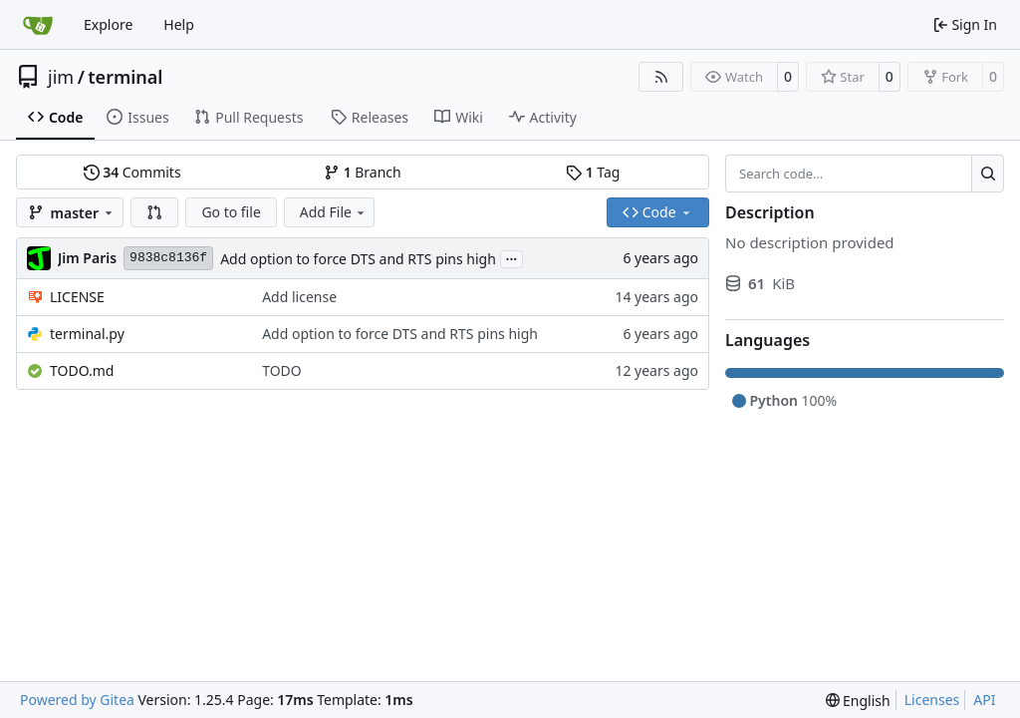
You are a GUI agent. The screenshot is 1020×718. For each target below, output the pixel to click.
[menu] (858, 700)
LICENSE (77, 296)
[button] (154, 212)
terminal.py (87, 333)
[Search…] (987, 173)
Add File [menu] (334, 211)
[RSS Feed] (661, 77)
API (984, 699)
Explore (108, 24)
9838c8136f (168, 257)
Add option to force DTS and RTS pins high (358, 258)
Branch (362, 172)
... (512, 257)
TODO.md (82, 370)
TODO (282, 370)
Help (178, 24)
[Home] (38, 25)
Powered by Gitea (77, 699)
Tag (593, 172)
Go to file (230, 211)
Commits (132, 172)
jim (61, 77)
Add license (299, 296)
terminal (125, 77)
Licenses (932, 699)
